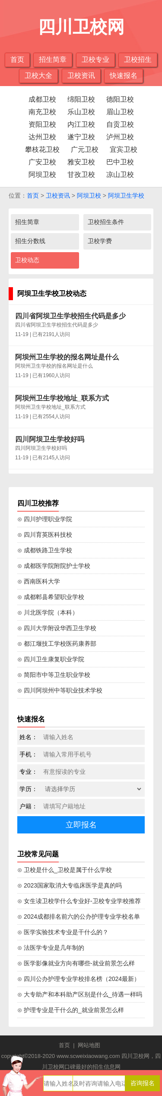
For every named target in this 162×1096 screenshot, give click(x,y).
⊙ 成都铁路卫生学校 (44, 550)
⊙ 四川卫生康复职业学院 (50, 659)
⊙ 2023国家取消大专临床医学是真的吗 (69, 885)
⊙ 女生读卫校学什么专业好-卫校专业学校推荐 (79, 900)
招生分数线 (30, 240)
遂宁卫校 (81, 137)
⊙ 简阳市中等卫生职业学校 (53, 674)
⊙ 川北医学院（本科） (47, 612)
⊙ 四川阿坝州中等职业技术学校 (59, 690)
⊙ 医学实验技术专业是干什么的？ (62, 932)
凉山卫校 (120, 174)
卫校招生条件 (106, 221)
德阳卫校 (120, 99)
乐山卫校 (81, 111)
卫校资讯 (81, 75)
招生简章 (53, 59)
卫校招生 (138, 59)
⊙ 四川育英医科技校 (44, 534)
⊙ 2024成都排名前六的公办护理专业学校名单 (78, 916)
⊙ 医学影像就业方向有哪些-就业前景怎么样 (76, 963)
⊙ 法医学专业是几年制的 (50, 947)
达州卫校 (42, 137)
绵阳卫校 (81, 99)
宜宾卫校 (123, 149)
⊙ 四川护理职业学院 (44, 519)
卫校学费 (100, 240)
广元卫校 (84, 149)
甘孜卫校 (81, 174)
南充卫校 (42, 111)
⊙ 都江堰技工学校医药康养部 (56, 643)
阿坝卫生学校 (126, 195)
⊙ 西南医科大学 (38, 581)
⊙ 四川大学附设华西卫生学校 (56, 628)
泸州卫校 (120, 137)
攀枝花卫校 (42, 149)
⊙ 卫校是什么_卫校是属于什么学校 (64, 869)
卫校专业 (95, 59)
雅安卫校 (81, 162)
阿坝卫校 (42, 174)
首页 (17, 59)
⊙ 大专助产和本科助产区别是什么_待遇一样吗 (79, 994)
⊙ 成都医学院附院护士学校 (53, 565)
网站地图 (89, 1045)
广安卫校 (42, 162)
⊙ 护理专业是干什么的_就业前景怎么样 (70, 1009)
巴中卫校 (120, 162)
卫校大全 (38, 75)
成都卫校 (42, 99)
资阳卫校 (42, 124)
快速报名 (123, 75)
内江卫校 (81, 124)
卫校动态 (27, 259)
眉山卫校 (120, 111)
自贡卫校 (120, 124)
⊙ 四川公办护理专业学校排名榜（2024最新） (78, 978)
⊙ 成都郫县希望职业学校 (50, 596)
